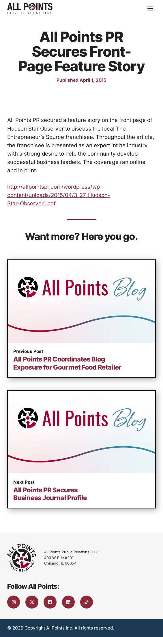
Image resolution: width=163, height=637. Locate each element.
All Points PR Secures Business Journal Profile (50, 494)
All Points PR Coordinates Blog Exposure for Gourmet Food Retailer (67, 363)
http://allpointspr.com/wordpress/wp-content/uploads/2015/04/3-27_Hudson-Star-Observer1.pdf (58, 195)
